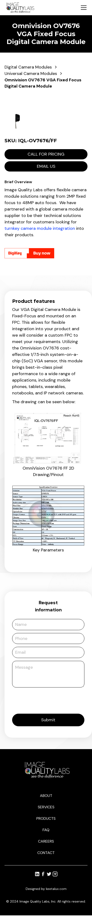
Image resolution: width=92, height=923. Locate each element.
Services (46, 807)
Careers (46, 841)
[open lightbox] (46, 100)
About (46, 795)
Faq (46, 829)
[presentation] (48, 699)
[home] (20, 7)
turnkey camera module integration (40, 228)
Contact (46, 852)
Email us (46, 166)
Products (46, 818)
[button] (82, 7)
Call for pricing (46, 154)
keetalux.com (56, 889)
